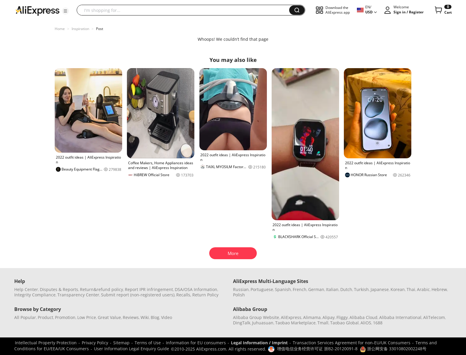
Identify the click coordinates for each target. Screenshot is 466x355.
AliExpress (291, 317)
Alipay (328, 317)
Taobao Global (344, 323)
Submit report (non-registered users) (137, 295)
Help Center (26, 289)
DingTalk (241, 323)
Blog (155, 317)
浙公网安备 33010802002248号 (393, 348)
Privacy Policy (95, 342)
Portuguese (262, 289)
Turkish (361, 289)
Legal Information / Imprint (259, 342)
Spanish (283, 289)
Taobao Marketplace (295, 323)
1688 (377, 323)
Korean (398, 289)
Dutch (346, 289)
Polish (239, 295)
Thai (411, 289)
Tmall (322, 323)
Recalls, (183, 295)
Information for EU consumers (196, 342)
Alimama (312, 317)
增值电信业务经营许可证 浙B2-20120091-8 (317, 348)
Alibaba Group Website (256, 317)
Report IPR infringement (149, 289)
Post (99, 28)
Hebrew (439, 289)
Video (166, 317)
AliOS (365, 323)
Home (60, 28)
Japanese (380, 289)
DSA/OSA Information (196, 289)
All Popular (25, 317)
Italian (332, 289)
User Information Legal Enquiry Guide (131, 348)
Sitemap (121, 342)
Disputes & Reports (59, 289)
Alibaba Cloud (363, 317)
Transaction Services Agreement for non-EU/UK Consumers (351, 342)
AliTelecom (434, 317)
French (299, 289)
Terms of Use (148, 342)
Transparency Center (78, 295)
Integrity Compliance (35, 295)
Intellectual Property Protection (46, 342)
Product (45, 317)
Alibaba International (400, 317)
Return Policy (205, 295)
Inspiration (80, 28)
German (316, 289)
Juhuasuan (262, 323)
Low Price (86, 317)
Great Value (109, 317)
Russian (241, 289)
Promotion (65, 317)
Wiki (145, 317)
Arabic (423, 289)
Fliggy (342, 317)
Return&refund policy (101, 289)
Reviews (131, 317)
